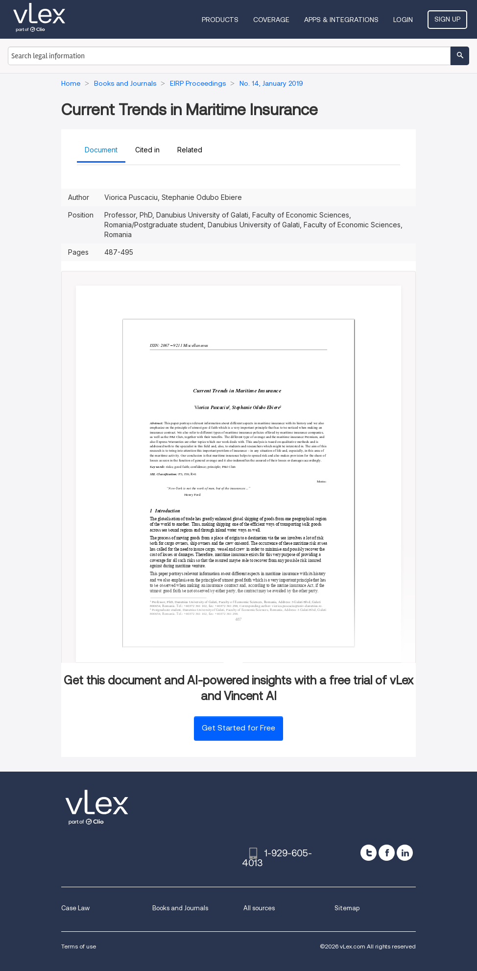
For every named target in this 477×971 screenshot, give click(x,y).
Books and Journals (180, 908)
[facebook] (387, 853)
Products (220, 20)
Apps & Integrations (341, 20)
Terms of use (78, 946)
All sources (259, 908)
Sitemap (346, 908)
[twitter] (368, 853)
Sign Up (447, 19)
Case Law (75, 908)
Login (403, 20)
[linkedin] (405, 853)
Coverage (271, 20)
